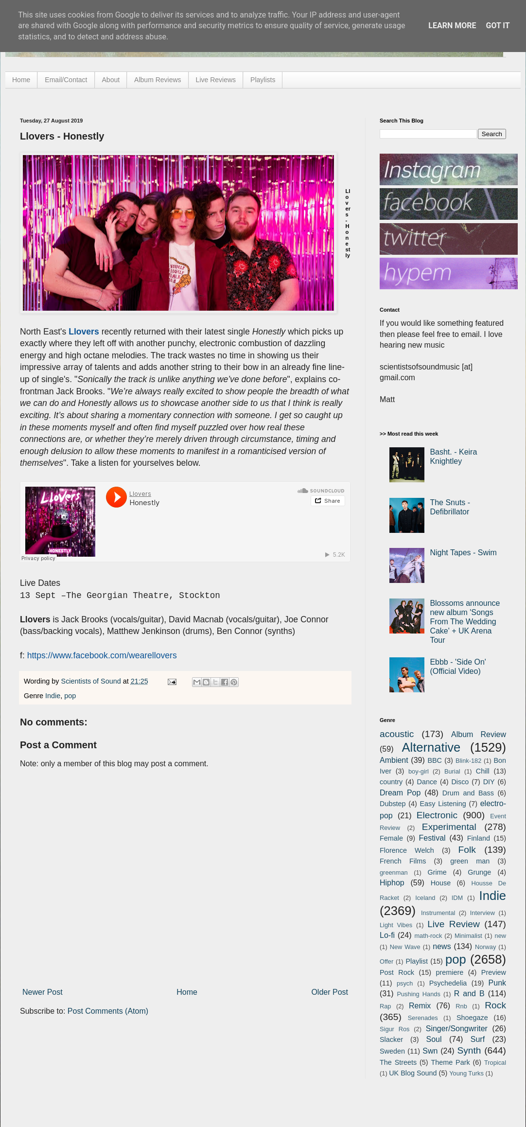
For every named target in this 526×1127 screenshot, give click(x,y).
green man (470, 861)
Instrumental (438, 912)
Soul (434, 1039)
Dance (427, 782)
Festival (432, 838)
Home (21, 80)
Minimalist (468, 935)
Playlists (262, 80)
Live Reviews (216, 80)
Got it (497, 25)
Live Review (453, 924)
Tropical (495, 1062)
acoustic (397, 734)
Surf (478, 1039)
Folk (467, 850)
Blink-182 (468, 760)
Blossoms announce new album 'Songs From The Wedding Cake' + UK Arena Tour (465, 622)
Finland (478, 838)
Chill (483, 771)
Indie (52, 696)
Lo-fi (387, 935)
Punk (497, 983)
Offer (386, 961)
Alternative (431, 747)
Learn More (452, 25)
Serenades (423, 1017)
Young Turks (466, 1073)
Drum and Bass (468, 793)
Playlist (416, 961)
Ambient (394, 760)
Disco (460, 782)
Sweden (392, 1051)
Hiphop (392, 883)
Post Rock (397, 972)
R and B (469, 993)
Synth (469, 1050)
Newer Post (42, 992)
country (391, 782)
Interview (482, 912)
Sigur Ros (394, 1029)
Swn (430, 1051)
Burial (452, 771)
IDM (457, 897)
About (111, 80)
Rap (385, 1006)
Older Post (329, 992)
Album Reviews (157, 80)
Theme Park (450, 1062)
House (441, 883)
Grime (436, 872)
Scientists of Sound (92, 681)
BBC (434, 760)
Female (391, 838)
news (442, 946)
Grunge (479, 872)
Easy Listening (443, 804)
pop (70, 696)
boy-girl (418, 771)
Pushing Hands (418, 994)
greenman (394, 872)
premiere (450, 972)
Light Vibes (396, 925)
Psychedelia (448, 983)
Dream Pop (400, 793)
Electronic (437, 815)
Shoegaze (472, 1017)
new (500, 935)
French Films (403, 861)
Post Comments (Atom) (108, 1011)
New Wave (405, 947)
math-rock (428, 935)
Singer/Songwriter (457, 1028)
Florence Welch (407, 850)
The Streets (398, 1062)
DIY (489, 782)
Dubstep (393, 804)
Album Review (478, 734)
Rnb (461, 1006)
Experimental (449, 827)
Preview (493, 972)
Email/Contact (66, 80)
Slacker (391, 1039)
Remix (420, 1006)
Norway (485, 947)
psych (405, 983)
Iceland (425, 897)
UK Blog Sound (413, 1073)
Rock (495, 1005)
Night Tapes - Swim (463, 552)
